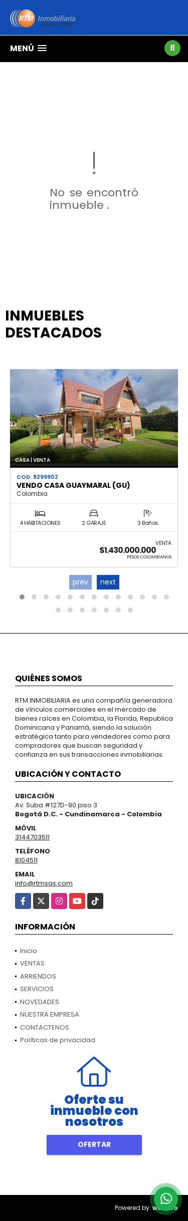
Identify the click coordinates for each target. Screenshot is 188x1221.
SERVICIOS (37, 989)
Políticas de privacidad (57, 1040)
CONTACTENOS (44, 1027)
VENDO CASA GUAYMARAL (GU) (73, 485)
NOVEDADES (39, 1002)
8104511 (26, 860)
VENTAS (32, 963)
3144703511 (32, 837)
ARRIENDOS (38, 976)
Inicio (28, 951)
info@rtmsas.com (44, 883)
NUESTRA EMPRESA (49, 1014)
